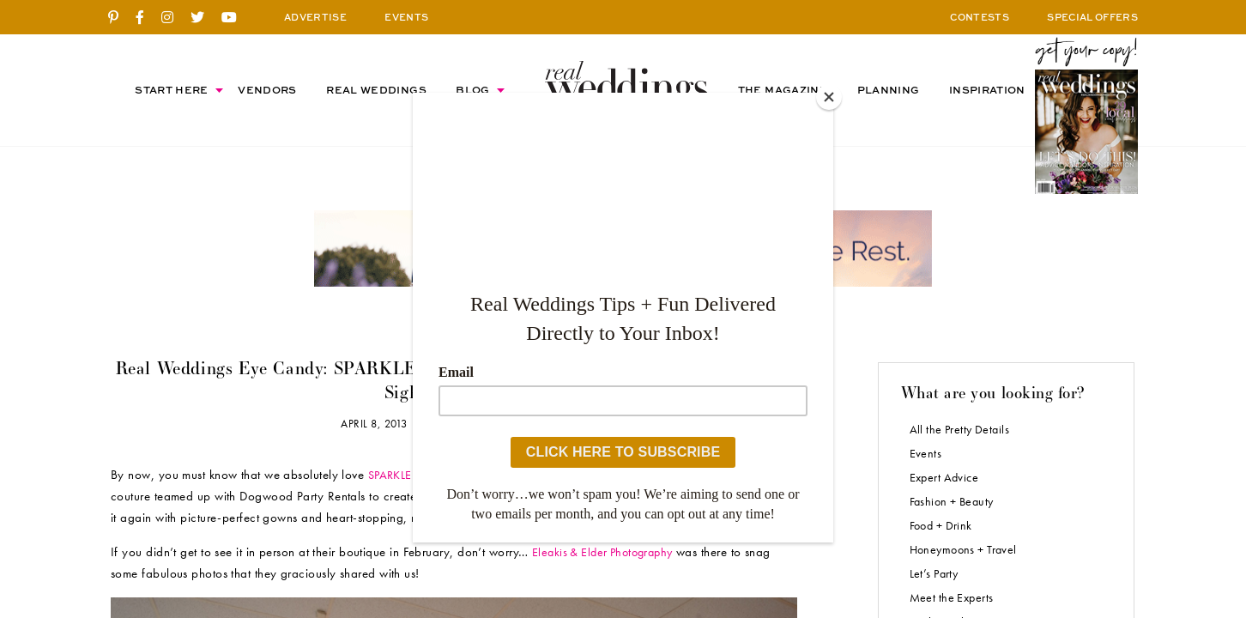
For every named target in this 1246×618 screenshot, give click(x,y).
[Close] (829, 97)
